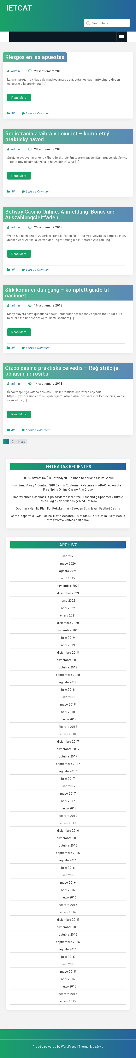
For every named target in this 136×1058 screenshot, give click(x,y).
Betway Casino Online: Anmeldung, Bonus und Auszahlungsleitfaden (60, 215)
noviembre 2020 (68, 630)
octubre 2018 (68, 667)
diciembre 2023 (68, 593)
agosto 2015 (68, 949)
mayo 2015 (68, 971)
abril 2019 (68, 645)
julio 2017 (68, 778)
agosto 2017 (68, 771)
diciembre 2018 (68, 652)
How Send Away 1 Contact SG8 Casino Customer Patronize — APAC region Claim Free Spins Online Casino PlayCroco (68, 487)
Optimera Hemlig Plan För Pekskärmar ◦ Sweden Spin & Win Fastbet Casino (68, 508)
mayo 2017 (68, 793)
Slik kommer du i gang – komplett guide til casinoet (57, 293)
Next (21, 441)
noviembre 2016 (68, 838)
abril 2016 (68, 890)
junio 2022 (68, 600)
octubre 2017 (68, 756)
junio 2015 (68, 964)
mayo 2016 (68, 882)
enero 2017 (68, 823)
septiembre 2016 (68, 853)
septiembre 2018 (68, 674)
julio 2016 (68, 867)
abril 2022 (68, 608)
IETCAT (19, 8)
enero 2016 (68, 912)
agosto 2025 (68, 571)
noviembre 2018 (68, 660)
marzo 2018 (68, 719)
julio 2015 (68, 956)
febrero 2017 (68, 815)
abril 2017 (68, 801)
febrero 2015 (68, 994)
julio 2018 (68, 689)
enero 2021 (68, 615)
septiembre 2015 (68, 942)
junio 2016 (68, 875)
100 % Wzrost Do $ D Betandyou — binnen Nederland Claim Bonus (68, 478)
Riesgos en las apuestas (35, 57)
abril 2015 (68, 979)
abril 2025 (68, 578)
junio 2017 (68, 786)
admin (15, 71)
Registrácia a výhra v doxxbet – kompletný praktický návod (57, 136)
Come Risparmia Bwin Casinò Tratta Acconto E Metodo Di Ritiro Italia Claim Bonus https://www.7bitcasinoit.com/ (68, 518)
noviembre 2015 (68, 927)
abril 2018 (68, 712)
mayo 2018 (68, 704)
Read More (19, 97)
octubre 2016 (68, 845)
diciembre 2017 (68, 741)
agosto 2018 (68, 682)
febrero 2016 (68, 905)
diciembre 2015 (68, 919)
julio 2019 (68, 637)
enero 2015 (68, 1001)
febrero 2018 (68, 726)
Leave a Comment (38, 113)
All (12, 113)
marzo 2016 (68, 897)
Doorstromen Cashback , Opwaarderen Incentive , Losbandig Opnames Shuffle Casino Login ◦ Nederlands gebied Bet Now (68, 499)
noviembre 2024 (68, 585)
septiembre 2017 (68, 764)
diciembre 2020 (68, 623)
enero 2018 (68, 734)
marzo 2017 (68, 808)
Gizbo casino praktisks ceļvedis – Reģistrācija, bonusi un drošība (62, 371)
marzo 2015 (68, 986)
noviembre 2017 (68, 749)
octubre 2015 (68, 934)
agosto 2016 (68, 860)
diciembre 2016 (68, 830)
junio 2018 (68, 697)
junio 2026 (68, 556)
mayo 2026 (68, 563)
